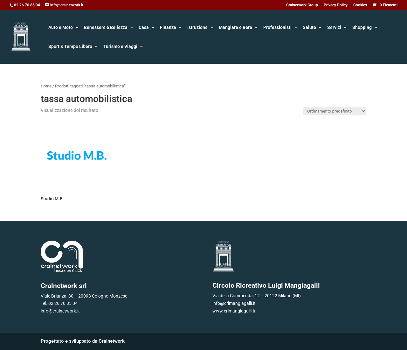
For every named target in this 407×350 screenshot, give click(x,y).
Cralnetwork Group (302, 5)
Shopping (362, 28)
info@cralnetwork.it (60, 310)
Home (46, 86)
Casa (144, 28)
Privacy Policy (336, 5)
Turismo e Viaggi (120, 47)
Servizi (334, 28)
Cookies (360, 5)
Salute (309, 28)
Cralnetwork (112, 341)
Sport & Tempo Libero (70, 47)
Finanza (168, 28)
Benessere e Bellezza (106, 28)
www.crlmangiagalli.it (233, 310)
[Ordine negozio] (334, 111)
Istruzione (197, 28)
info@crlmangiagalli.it (234, 303)
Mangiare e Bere (235, 28)
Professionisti (277, 28)
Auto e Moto (60, 28)
